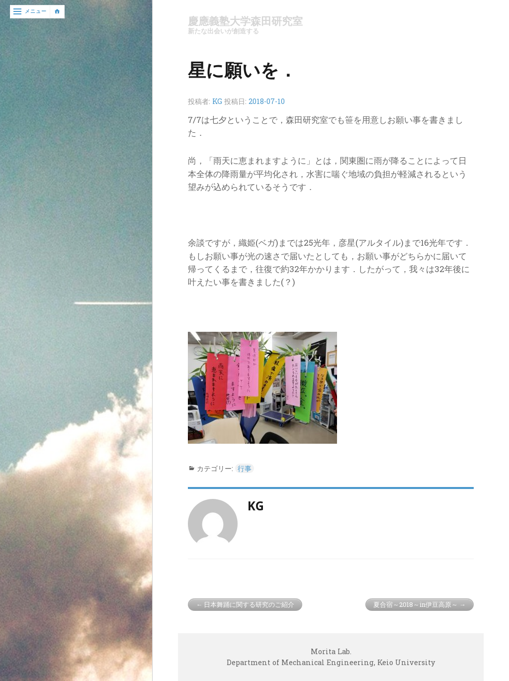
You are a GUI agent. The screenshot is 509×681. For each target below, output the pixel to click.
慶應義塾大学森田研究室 (245, 21)
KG (217, 101)
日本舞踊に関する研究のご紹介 (249, 604)
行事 (245, 468)
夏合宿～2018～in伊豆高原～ (415, 604)
